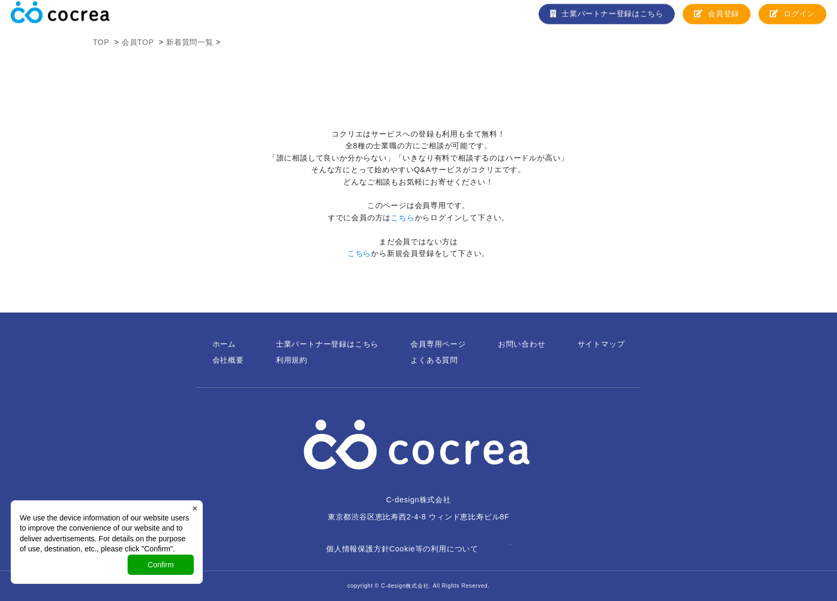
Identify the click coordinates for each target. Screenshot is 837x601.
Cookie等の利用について (433, 548)
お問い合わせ (522, 344)
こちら (402, 217)
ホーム (224, 344)
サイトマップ (601, 344)
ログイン (792, 17)
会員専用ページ (438, 344)
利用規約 (291, 360)
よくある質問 (434, 360)
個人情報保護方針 (357, 548)
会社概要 (228, 360)
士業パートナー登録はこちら (605, 17)
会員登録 (716, 17)
